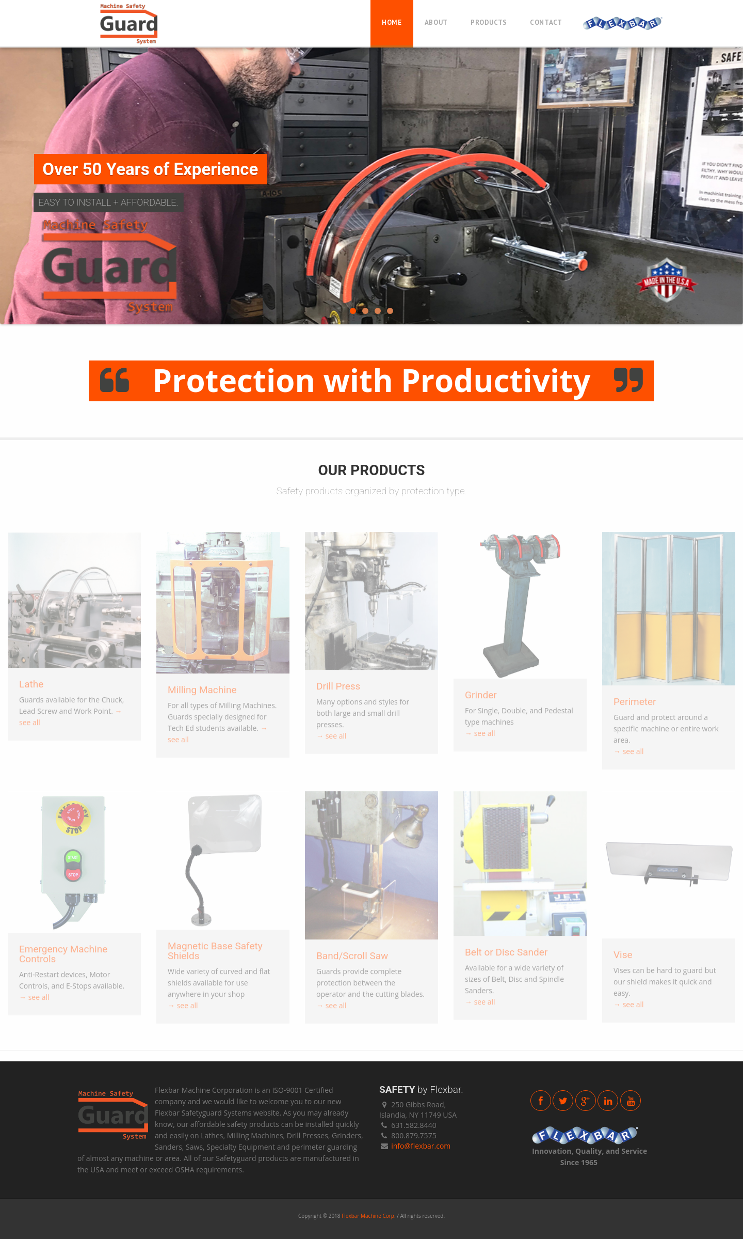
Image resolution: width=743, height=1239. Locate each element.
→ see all (331, 740)
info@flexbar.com (420, 1146)
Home (392, 22)
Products (489, 22)
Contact (546, 22)
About (436, 22)
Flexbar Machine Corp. (368, 1215)
